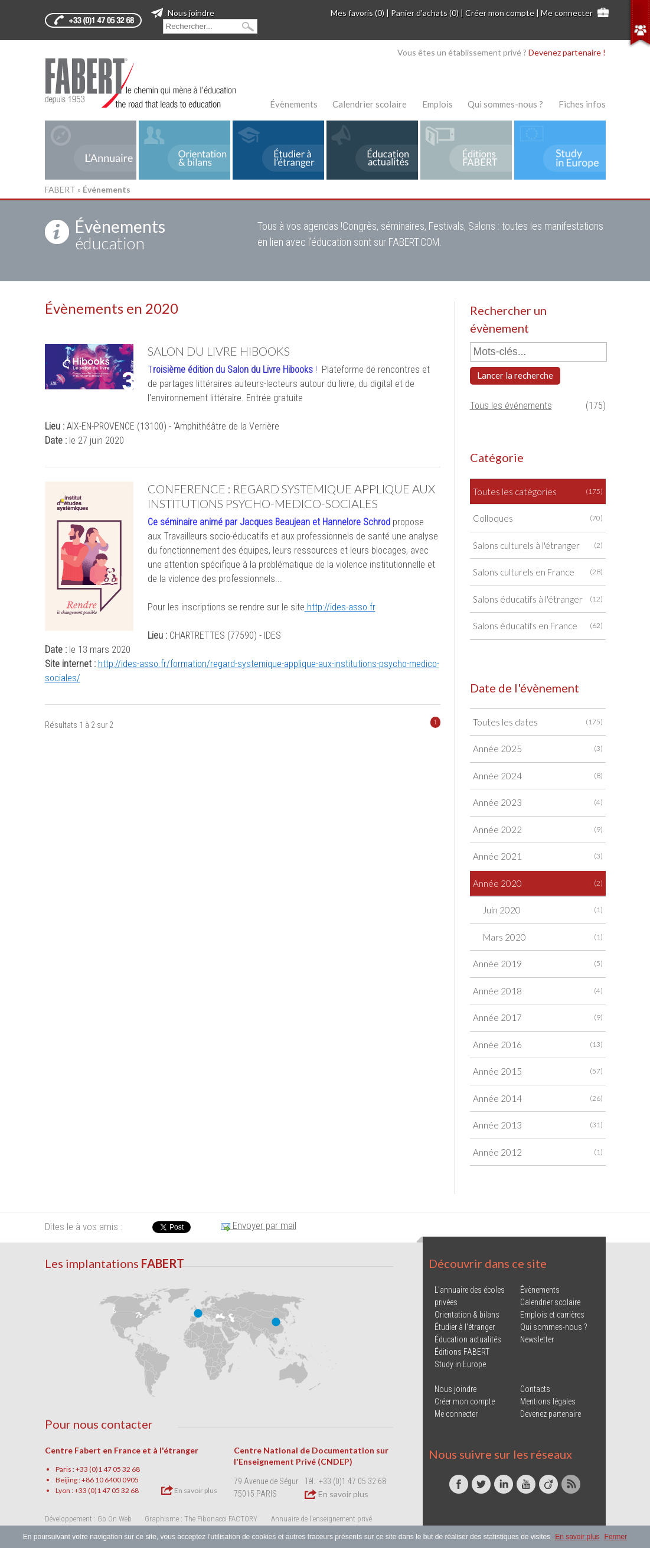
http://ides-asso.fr (340, 607)
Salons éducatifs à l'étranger (538, 599)
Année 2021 (538, 856)
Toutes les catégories (538, 492)
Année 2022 (538, 830)
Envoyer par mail (258, 1225)
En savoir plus (189, 1490)
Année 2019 (538, 964)
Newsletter (537, 1339)
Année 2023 (538, 802)
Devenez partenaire (550, 1414)
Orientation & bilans (467, 1314)
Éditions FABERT (462, 1352)
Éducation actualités (468, 1339)
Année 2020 (538, 883)
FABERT (60, 189)
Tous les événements (511, 405)
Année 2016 (538, 1045)
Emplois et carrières (552, 1314)
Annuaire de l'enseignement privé (321, 1518)
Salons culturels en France (538, 572)
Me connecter (567, 13)
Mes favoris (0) (357, 13)
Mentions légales (548, 1401)
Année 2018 (538, 991)
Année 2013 (538, 1125)
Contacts (535, 1389)
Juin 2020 (543, 910)
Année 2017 (538, 1018)
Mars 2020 (543, 937)
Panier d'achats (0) (425, 13)
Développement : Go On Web (88, 1518)
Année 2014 (538, 1098)
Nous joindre (182, 13)
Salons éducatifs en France (538, 626)
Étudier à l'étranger (465, 1327)
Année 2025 (538, 749)
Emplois (437, 104)
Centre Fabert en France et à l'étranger (121, 1450)
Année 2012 (538, 1152)
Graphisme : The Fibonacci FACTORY (201, 1518)
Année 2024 (538, 776)
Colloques (538, 518)
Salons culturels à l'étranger (538, 545)
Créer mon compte (499, 13)
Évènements (294, 104)
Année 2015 (538, 1071)
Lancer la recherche (515, 375)
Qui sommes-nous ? (505, 104)
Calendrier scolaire (369, 104)
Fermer (616, 1537)
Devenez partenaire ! (567, 52)
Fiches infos (582, 104)
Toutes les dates (538, 722)
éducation (120, 234)
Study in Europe (460, 1364)
